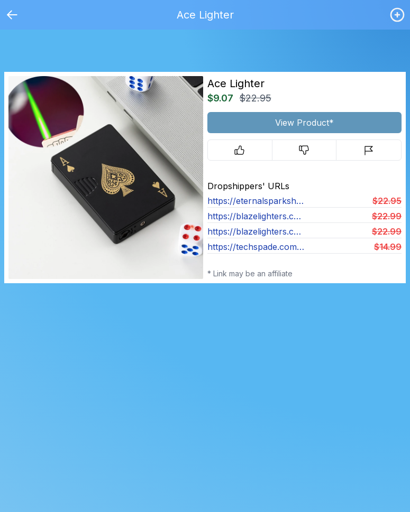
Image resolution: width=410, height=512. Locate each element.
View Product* (304, 122)
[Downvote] (304, 150)
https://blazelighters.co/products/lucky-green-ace (256, 216)
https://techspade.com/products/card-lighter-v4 (256, 246)
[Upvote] (240, 150)
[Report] (368, 150)
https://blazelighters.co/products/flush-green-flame (256, 231)
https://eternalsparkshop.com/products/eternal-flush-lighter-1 (256, 201)
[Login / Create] (397, 14)
